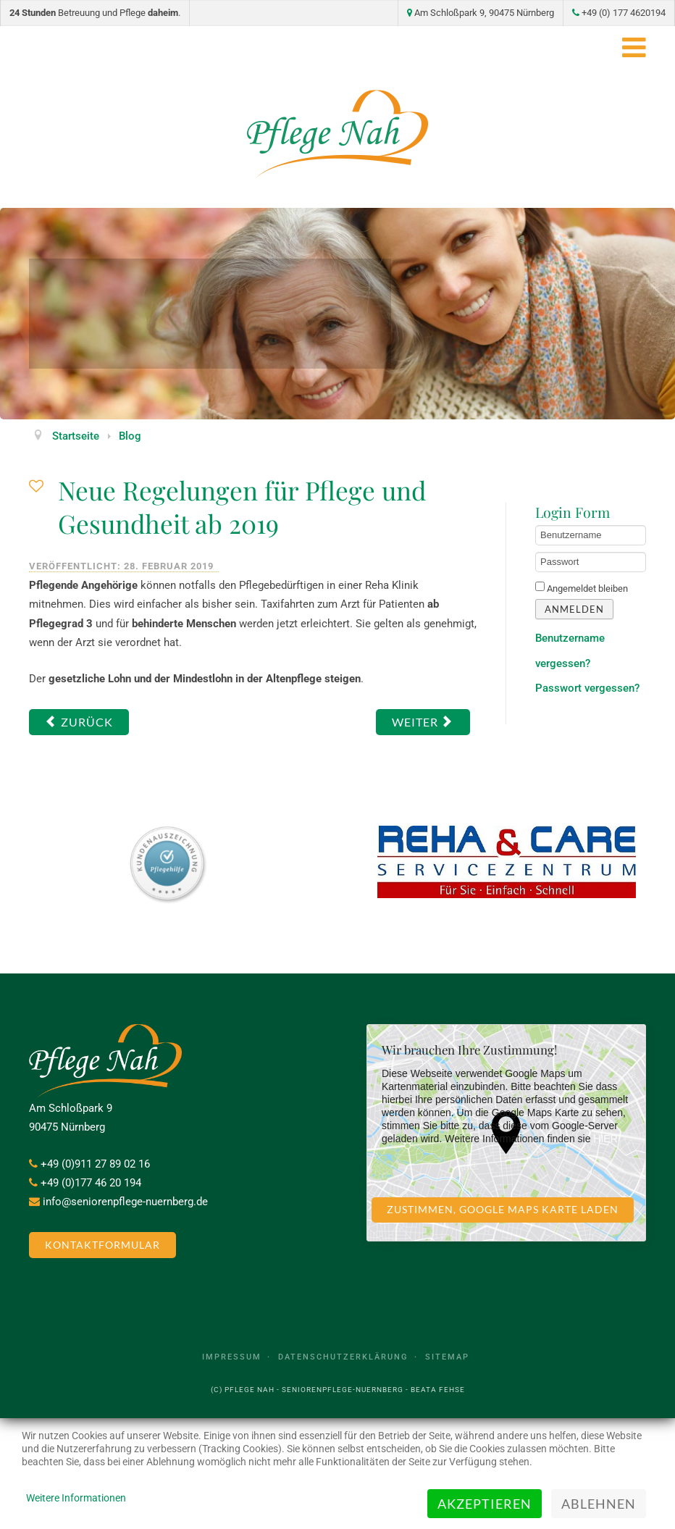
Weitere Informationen (76, 1498)
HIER (605, 1138)
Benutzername (535, 525)
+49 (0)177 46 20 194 (91, 1182)
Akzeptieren (484, 1504)
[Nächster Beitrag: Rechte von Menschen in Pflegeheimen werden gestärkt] (423, 722)
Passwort (535, 552)
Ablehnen (598, 1504)
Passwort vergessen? (587, 688)
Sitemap (447, 1357)
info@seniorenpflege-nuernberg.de (125, 1201)
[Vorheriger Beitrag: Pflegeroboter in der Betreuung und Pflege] (79, 722)
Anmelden (574, 609)
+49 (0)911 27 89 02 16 (95, 1163)
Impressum (231, 1357)
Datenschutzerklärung (343, 1357)
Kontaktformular (102, 1245)
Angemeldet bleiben (587, 588)
